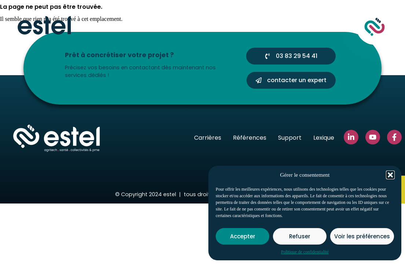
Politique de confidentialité (305, 251)
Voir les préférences (362, 236)
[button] (390, 175)
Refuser (299, 236)
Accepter (242, 236)
